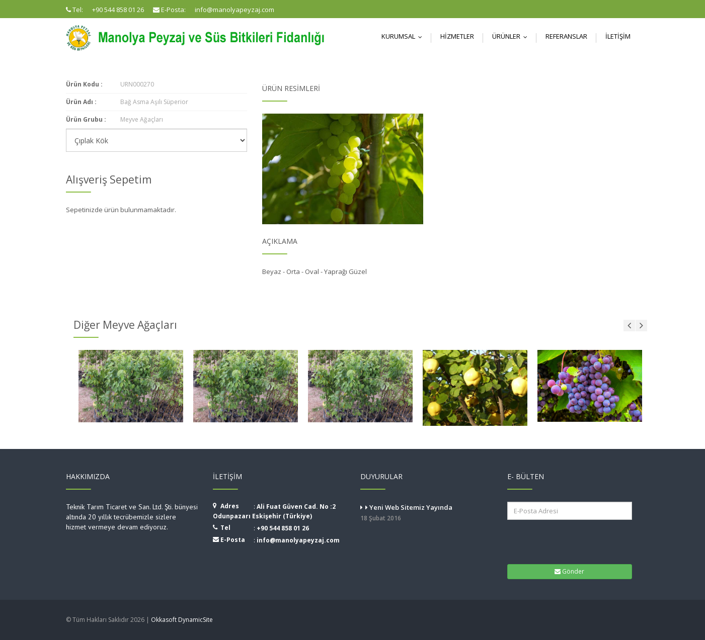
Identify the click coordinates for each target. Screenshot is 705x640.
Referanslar (566, 36)
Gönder (569, 571)
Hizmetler (457, 36)
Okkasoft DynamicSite (182, 619)
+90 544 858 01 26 (283, 528)
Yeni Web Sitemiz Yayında (426, 513)
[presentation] (570, 541)
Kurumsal (404, 36)
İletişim (618, 36)
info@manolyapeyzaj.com (298, 540)
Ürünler (512, 36)
